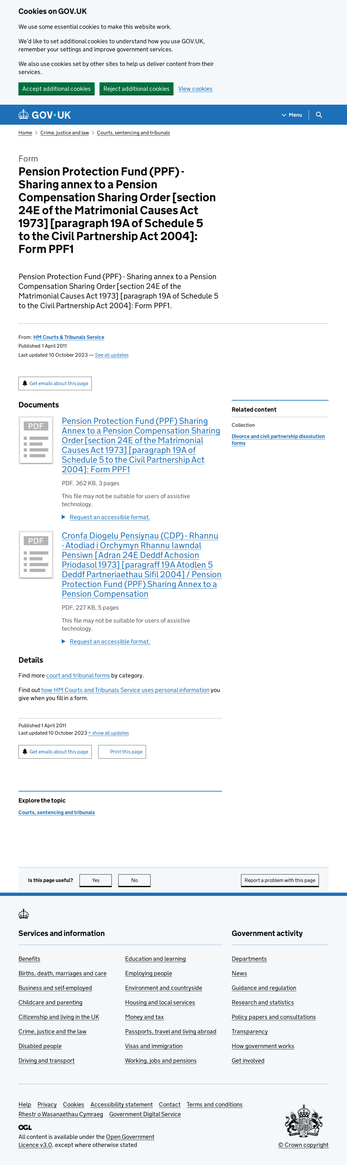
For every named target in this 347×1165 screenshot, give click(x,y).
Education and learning (155, 958)
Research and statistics (263, 1002)
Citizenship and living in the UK (58, 1017)
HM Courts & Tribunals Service (68, 337)
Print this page (126, 752)
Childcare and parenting (50, 1002)
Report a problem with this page (280, 880)
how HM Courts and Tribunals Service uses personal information (125, 690)
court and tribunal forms (78, 675)
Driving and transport (46, 1060)
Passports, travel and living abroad (170, 1031)
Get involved (248, 1060)
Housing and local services (160, 1002)
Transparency (250, 1031)
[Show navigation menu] (292, 115)
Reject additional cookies (136, 88)
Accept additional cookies (56, 88)
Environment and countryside (163, 988)
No (141, 880)
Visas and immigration (154, 1046)
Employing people (148, 973)
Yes (102, 880)
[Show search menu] (319, 115)
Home (25, 133)
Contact (170, 1104)
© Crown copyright (303, 1145)
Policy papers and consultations (274, 1017)
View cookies (195, 89)
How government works (263, 1046)
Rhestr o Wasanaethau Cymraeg (60, 1114)
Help (24, 1104)
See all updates (112, 355)
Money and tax (144, 1017)
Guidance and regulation (264, 988)
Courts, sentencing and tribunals (133, 133)
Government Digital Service (145, 1114)
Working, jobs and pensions (161, 1060)
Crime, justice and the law (52, 1031)
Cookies (73, 1104)
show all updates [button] (108, 733)
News (239, 973)
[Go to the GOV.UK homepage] (44, 115)
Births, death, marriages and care (62, 973)
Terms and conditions (215, 1104)
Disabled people (40, 1046)
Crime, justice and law (64, 133)
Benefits (29, 958)
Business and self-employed (55, 988)
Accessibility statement (121, 1104)
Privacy (47, 1104)
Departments (249, 958)
